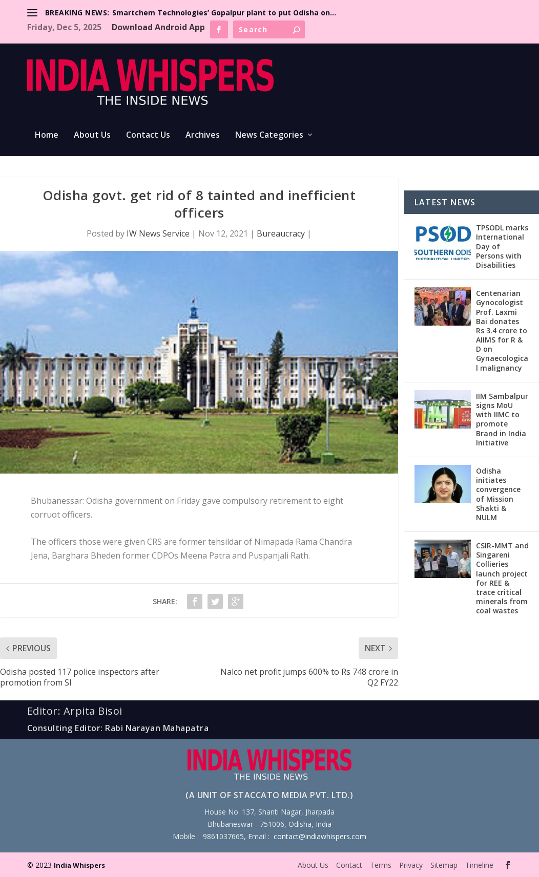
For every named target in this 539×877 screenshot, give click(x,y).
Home (46, 135)
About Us (92, 135)
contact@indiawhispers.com (320, 836)
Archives (202, 135)
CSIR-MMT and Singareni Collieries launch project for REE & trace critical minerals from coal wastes (502, 578)
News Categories (269, 135)
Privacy (411, 865)
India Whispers (79, 865)
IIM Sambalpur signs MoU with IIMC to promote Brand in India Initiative (502, 419)
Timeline (479, 865)
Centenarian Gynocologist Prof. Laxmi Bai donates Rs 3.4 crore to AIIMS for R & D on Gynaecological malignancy (502, 330)
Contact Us (148, 135)
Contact (349, 865)
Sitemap (444, 865)
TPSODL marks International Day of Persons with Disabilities (502, 246)
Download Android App (158, 27)
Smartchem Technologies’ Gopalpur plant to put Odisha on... (224, 12)
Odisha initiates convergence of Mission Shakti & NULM (498, 494)
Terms (380, 865)
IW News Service (158, 233)
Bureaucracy (281, 233)
